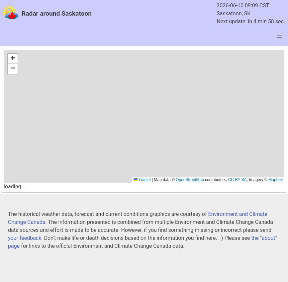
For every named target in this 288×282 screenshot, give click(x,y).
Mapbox (275, 179)
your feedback (24, 238)
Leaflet (142, 179)
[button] (13, 59)
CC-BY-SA (237, 179)
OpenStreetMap (190, 179)
